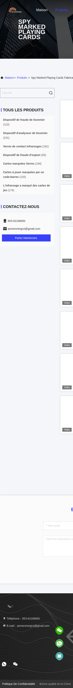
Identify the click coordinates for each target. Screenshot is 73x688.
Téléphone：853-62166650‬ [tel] (21, 618)
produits (22, 77)
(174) (26, 188)
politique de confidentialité (18, 683)
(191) (26, 146)
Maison (41, 10)
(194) (22, 163)
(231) (25, 135)
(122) (24, 122)
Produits (61, 10)
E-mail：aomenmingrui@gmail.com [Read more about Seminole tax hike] (26, 625)
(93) (24, 155)
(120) (23, 174)
